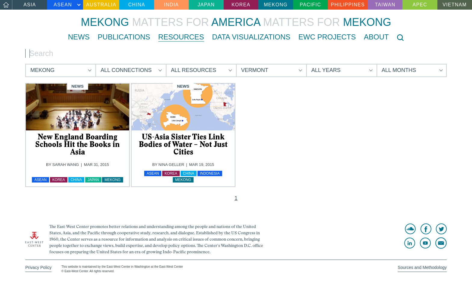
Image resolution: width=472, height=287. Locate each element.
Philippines (348, 4)
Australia (101, 4)
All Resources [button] (193, 70)
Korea (240, 4)
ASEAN (63, 4)
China (136, 4)
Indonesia (210, 173)
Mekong (275, 4)
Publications (124, 37)
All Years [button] (325, 70)
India (171, 4)
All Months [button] (399, 70)
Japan (206, 4)
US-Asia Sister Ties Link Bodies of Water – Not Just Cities (183, 144)
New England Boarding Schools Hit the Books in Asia (77, 144)
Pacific (310, 4)
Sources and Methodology (422, 267)
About (376, 37)
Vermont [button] (254, 70)
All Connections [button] (126, 70)
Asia (29, 4)
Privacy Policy (38, 267)
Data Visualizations (251, 37)
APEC (420, 4)
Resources (181, 37)
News (79, 37)
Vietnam (454, 4)
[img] (77, 107)
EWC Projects (327, 37)
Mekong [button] (42, 70)
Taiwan (385, 4)
